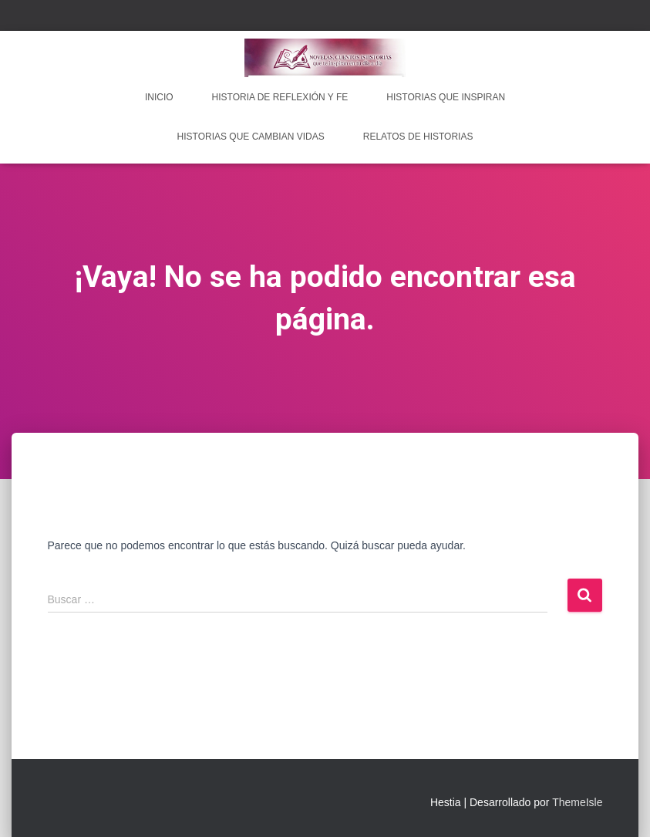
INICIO (159, 97)
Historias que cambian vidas (251, 136)
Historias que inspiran (445, 97)
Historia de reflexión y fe (280, 97)
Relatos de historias (418, 136)
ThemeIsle (577, 802)
